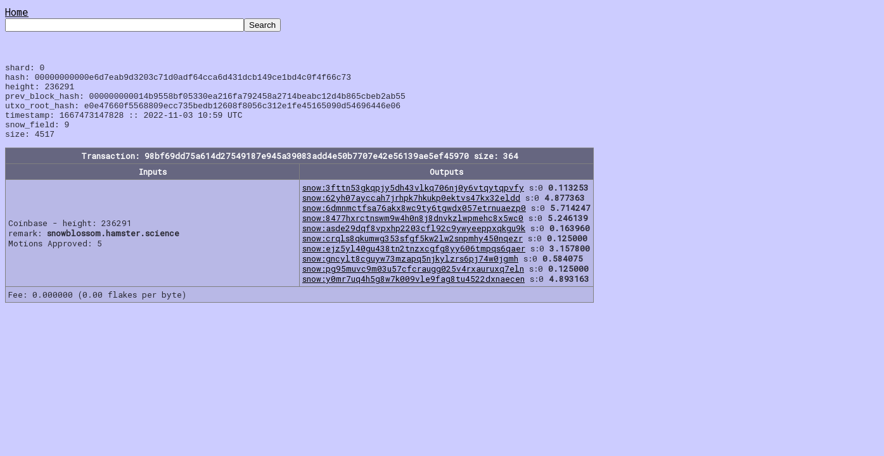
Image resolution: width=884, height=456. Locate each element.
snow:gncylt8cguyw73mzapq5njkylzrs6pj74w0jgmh (410, 274)
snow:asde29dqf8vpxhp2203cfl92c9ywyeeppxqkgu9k (413, 243)
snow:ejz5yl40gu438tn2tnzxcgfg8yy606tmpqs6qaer (413, 263)
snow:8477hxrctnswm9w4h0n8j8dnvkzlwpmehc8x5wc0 (412, 233)
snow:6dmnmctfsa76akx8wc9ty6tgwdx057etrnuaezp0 (414, 223)
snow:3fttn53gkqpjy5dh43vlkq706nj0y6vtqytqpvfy (413, 203)
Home (17, 11)
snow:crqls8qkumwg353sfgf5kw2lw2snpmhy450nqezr (412, 253)
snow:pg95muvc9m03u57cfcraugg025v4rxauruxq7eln (413, 284)
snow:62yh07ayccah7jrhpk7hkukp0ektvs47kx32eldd (411, 213)
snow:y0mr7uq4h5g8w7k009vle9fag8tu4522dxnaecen (413, 294)
